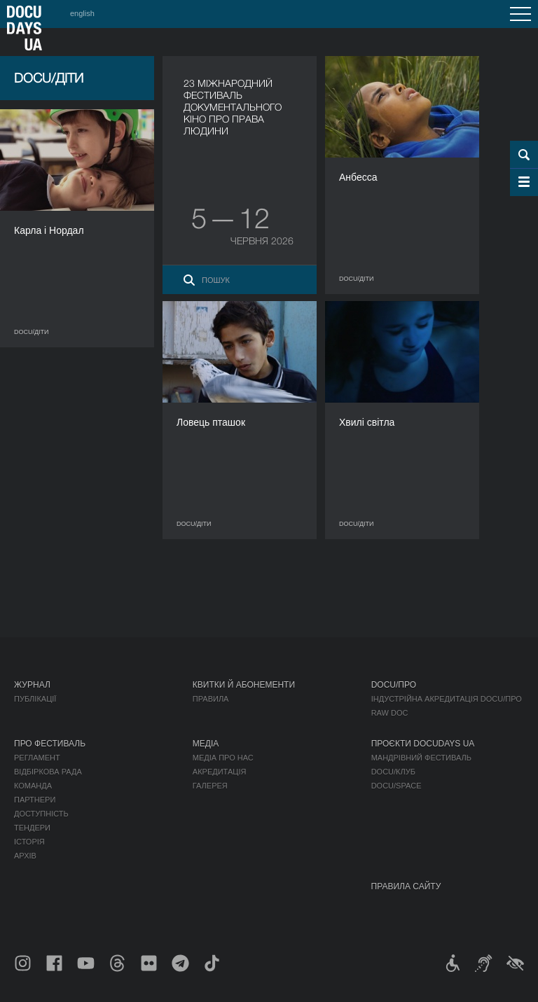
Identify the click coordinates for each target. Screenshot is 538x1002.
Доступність (41, 813)
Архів (25, 855)
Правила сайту (406, 886)
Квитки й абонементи (244, 685)
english (82, 13)
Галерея (210, 785)
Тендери (32, 827)
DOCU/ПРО (393, 685)
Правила (211, 699)
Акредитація (220, 771)
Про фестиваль (49, 744)
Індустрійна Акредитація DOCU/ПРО (446, 699)
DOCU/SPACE (396, 785)
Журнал (32, 685)
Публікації (35, 699)
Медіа (206, 744)
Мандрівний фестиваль (421, 757)
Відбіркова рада (48, 771)
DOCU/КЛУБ (393, 771)
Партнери (34, 799)
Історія (29, 841)
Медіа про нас (223, 757)
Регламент (37, 757)
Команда (33, 785)
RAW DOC (389, 713)
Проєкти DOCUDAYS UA (423, 744)
